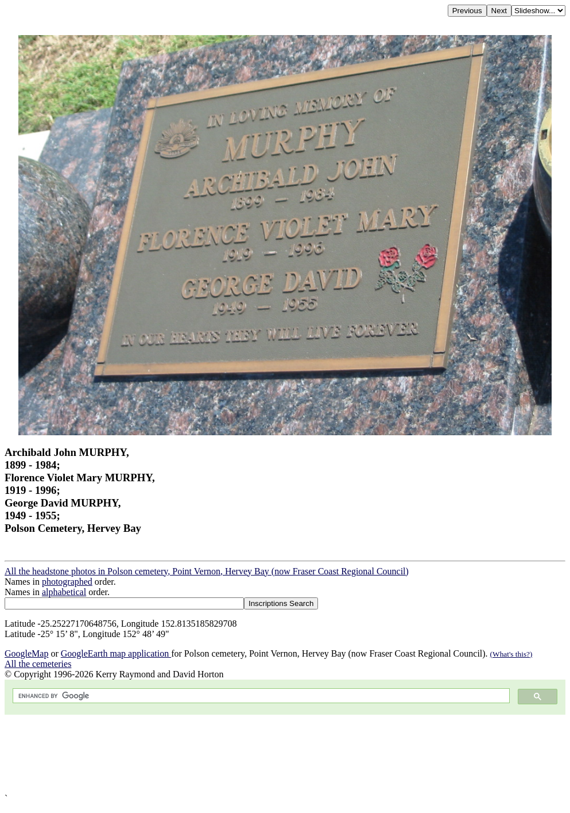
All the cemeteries (38, 664)
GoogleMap (26, 653)
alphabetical (64, 592)
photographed (67, 581)
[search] (260, 696)
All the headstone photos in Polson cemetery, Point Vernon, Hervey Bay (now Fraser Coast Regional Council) (207, 571)
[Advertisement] (285, 754)
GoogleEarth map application (116, 653)
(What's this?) (511, 654)
